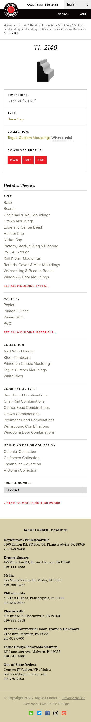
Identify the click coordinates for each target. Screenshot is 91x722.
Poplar (9, 305)
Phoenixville (14, 611)
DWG (14, 160)
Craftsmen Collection (22, 458)
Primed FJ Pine (16, 311)
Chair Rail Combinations (24, 401)
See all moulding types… (26, 286)
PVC (7, 323)
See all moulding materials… (30, 332)
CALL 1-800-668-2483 (42, 4)
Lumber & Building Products (35, 25)
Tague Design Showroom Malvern (30, 647)
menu (83, 14)
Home (8, 25)
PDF (41, 160)
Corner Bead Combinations (27, 407)
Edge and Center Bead (23, 227)
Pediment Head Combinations (29, 420)
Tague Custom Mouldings (29, 137)
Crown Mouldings (18, 221)
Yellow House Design (52, 703)
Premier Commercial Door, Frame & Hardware (42, 629)
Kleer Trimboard (17, 357)
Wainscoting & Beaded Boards (29, 271)
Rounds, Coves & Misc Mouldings (32, 264)
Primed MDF (14, 317)
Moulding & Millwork (72, 25)
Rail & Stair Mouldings (22, 258)
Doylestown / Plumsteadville (26, 540)
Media (9, 575)
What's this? (61, 137)
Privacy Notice (73, 698)
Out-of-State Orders (20, 665)
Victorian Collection (20, 470)
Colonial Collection (20, 451)
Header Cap (14, 233)
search (63, 14)
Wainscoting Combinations (26, 426)
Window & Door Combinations (29, 432)
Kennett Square (16, 557)
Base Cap (16, 119)
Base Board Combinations (25, 395)
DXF (28, 160)
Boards (9, 208)
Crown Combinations (21, 414)
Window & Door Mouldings (26, 277)
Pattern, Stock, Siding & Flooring (31, 246)
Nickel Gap (13, 239)
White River (13, 376)
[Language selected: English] (77, 4)
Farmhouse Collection (22, 464)
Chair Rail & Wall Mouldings (27, 215)
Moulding (13, 29)
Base (8, 202)
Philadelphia (14, 593)
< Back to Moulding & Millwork (32, 503)
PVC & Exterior (16, 252)
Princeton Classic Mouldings (27, 363)
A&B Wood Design (19, 351)
